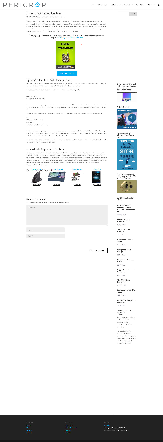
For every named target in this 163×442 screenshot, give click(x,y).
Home (93, 5)
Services (115, 5)
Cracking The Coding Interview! (70, 37)
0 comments (61, 17)
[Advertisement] (14, 49)
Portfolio (139, 5)
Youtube (68, 433)
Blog (107, 5)
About (100, 5)
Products (127, 5)
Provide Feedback (71, 428)
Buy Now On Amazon (67, 73)
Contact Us (151, 5)
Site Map (107, 425)
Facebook (68, 430)
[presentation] (41, 244)
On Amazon (36, 184)
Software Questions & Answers (46, 17)
